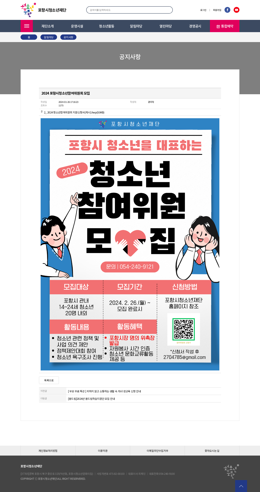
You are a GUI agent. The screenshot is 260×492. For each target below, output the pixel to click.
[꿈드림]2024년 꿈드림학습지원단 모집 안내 (91, 399)
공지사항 (68, 37)
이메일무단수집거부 (157, 451)
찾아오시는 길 (212, 451)
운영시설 (77, 26)
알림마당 (136, 26)
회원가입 (217, 10)
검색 (166, 9)
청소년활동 (106, 26)
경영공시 (195, 26)
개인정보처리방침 (47, 451)
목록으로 (49, 380)
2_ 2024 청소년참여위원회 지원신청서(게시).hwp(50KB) (72, 112)
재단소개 (47, 26)
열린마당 (166, 26)
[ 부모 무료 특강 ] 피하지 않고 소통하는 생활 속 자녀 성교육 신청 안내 (104, 391)
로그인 (203, 10)
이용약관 (102, 451)
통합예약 (224, 26)
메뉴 (26, 26)
